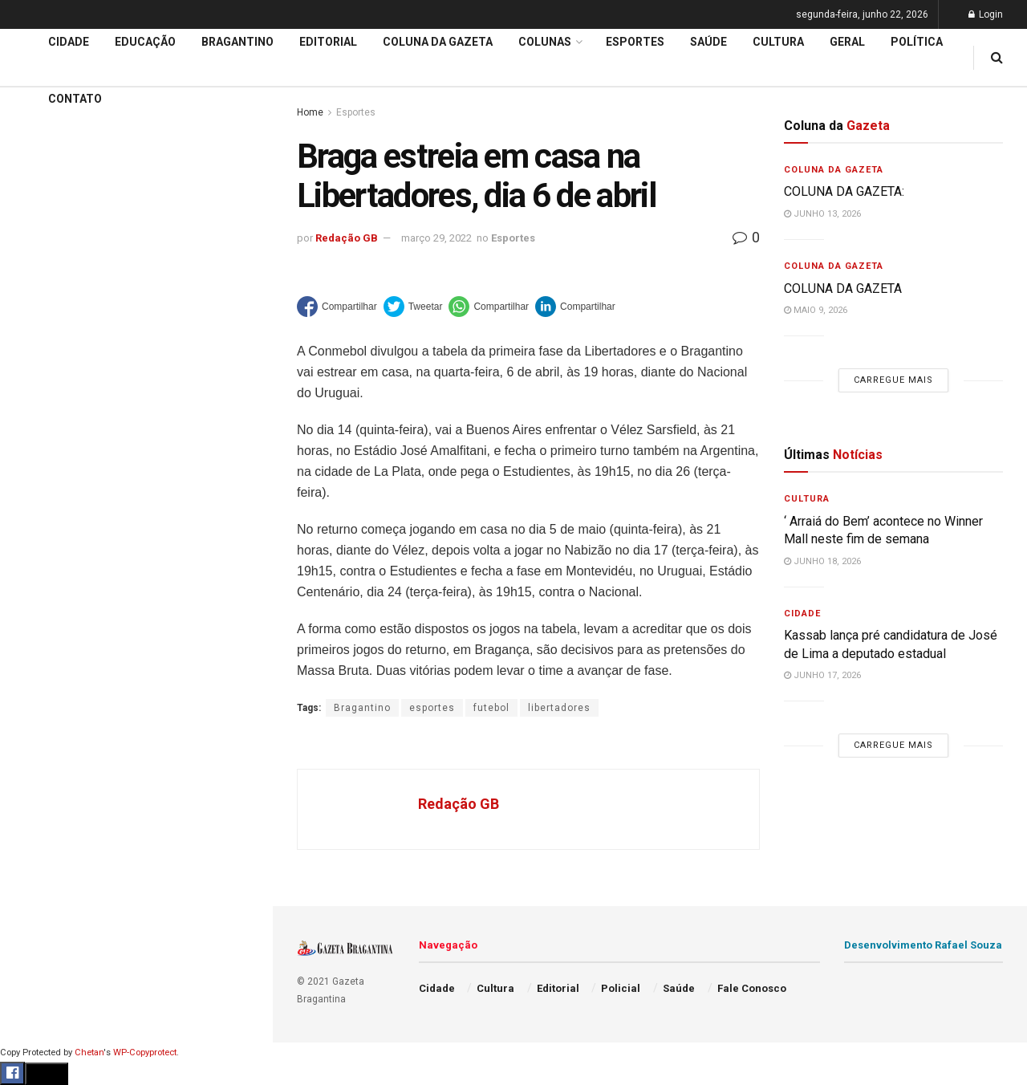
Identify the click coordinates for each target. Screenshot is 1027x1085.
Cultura (35, 687)
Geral (30, 810)
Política (37, 748)
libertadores (559, 707)
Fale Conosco (53, 841)
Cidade (35, 504)
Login (985, 14)
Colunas (544, 41)
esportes (432, 707)
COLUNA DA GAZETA (843, 288)
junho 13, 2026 (822, 214)
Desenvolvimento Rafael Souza (923, 945)
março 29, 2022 (436, 238)
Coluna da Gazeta (63, 596)
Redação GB (346, 238)
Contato (75, 98)
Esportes (40, 657)
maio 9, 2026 (815, 310)
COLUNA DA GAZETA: (844, 191)
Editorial (39, 565)
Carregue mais (136, 377)
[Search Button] (239, 961)
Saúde (33, 780)
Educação (42, 534)
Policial (36, 718)
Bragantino (45, 626)
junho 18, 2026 (822, 561)
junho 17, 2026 (822, 675)
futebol (491, 707)
